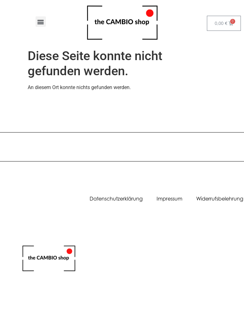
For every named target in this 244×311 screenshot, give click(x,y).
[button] (41, 21)
